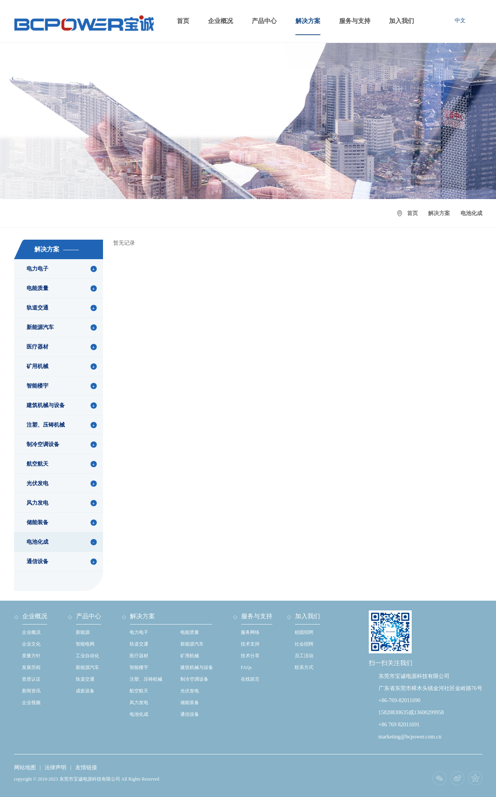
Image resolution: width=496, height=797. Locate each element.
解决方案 (307, 21)
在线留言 (250, 679)
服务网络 (250, 632)
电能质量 (37, 288)
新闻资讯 (31, 691)
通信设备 (37, 561)
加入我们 (401, 21)
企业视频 (31, 702)
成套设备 (85, 691)
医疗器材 (37, 347)
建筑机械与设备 (46, 405)
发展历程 (31, 667)
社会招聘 (304, 644)
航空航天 (37, 464)
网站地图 (25, 767)
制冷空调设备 (43, 444)
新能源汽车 (40, 327)
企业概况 (220, 21)
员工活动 (304, 655)
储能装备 (37, 522)
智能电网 (85, 644)
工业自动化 (87, 655)
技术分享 (250, 655)
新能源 (83, 632)
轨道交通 (37, 308)
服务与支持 (354, 21)
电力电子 (37, 269)
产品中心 (264, 21)
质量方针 (31, 655)
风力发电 (37, 503)
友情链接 (86, 767)
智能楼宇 (37, 386)
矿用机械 (37, 366)
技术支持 (250, 644)
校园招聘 (304, 632)
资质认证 (31, 679)
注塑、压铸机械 (46, 425)
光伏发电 (37, 483)
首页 (183, 21)
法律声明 (55, 767)
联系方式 (304, 667)
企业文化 (31, 644)
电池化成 (37, 542)
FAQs (246, 667)
